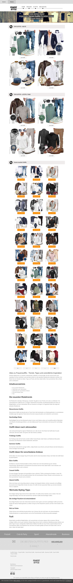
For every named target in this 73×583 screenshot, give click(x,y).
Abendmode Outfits (39, 552)
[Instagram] (11, 574)
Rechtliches (13, 564)
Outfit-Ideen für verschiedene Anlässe (21, 390)
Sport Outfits (56, 552)
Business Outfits (48, 552)
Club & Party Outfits (29, 552)
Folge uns (12, 571)
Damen (4, 1)
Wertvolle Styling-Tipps (17, 392)
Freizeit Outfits (21, 552)
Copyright (12, 568)
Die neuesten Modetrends (18, 387)
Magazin (29, 6)
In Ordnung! (69, 580)
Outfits (35, 6)
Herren (12, 1)
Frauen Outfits (14, 553)
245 (54, 368)
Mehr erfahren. (17, 580)
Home (23, 6)
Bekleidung (42, 6)
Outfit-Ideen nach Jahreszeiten (19, 389)
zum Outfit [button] (23, 57)
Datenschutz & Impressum (16, 565)
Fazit (13, 393)
